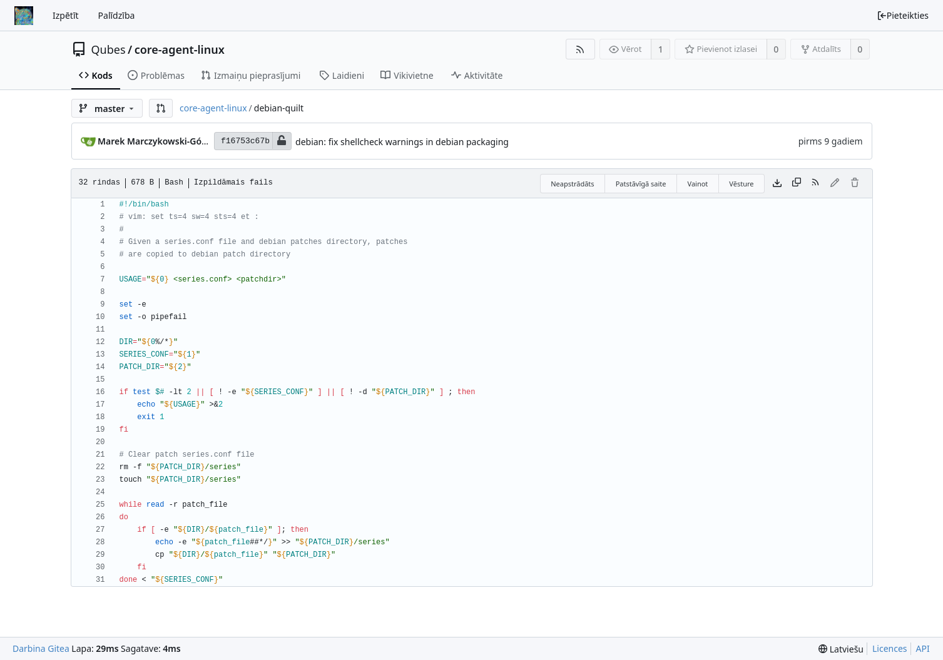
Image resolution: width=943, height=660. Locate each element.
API (923, 648)
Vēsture (741, 183)
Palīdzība (116, 15)
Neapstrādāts (572, 183)
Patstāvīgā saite (641, 183)
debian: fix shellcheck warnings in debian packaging (402, 142)
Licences (889, 648)
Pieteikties (903, 15)
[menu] (841, 649)
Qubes (108, 49)
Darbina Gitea (41, 648)
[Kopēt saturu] (796, 183)
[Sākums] (23, 15)
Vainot (698, 183)
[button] (161, 108)
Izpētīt (66, 15)
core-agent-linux (180, 49)
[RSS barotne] (580, 49)
